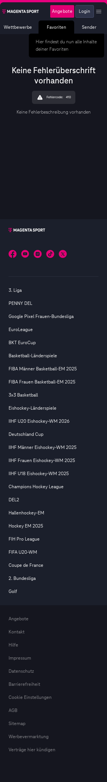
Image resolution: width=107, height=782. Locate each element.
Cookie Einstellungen (30, 697)
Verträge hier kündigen (32, 749)
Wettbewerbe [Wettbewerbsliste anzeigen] (18, 27)
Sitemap (17, 723)
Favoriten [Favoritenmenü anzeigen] (56, 27)
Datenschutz (21, 671)
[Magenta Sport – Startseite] (20, 11)
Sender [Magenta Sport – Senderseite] (89, 27)
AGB (13, 710)
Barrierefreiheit (24, 684)
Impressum (20, 658)
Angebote (19, 618)
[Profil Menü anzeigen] (98, 11)
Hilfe (13, 645)
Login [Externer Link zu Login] (84, 11)
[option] (53, 290)
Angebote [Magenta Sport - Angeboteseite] (62, 11)
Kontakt (17, 632)
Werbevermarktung (29, 736)
